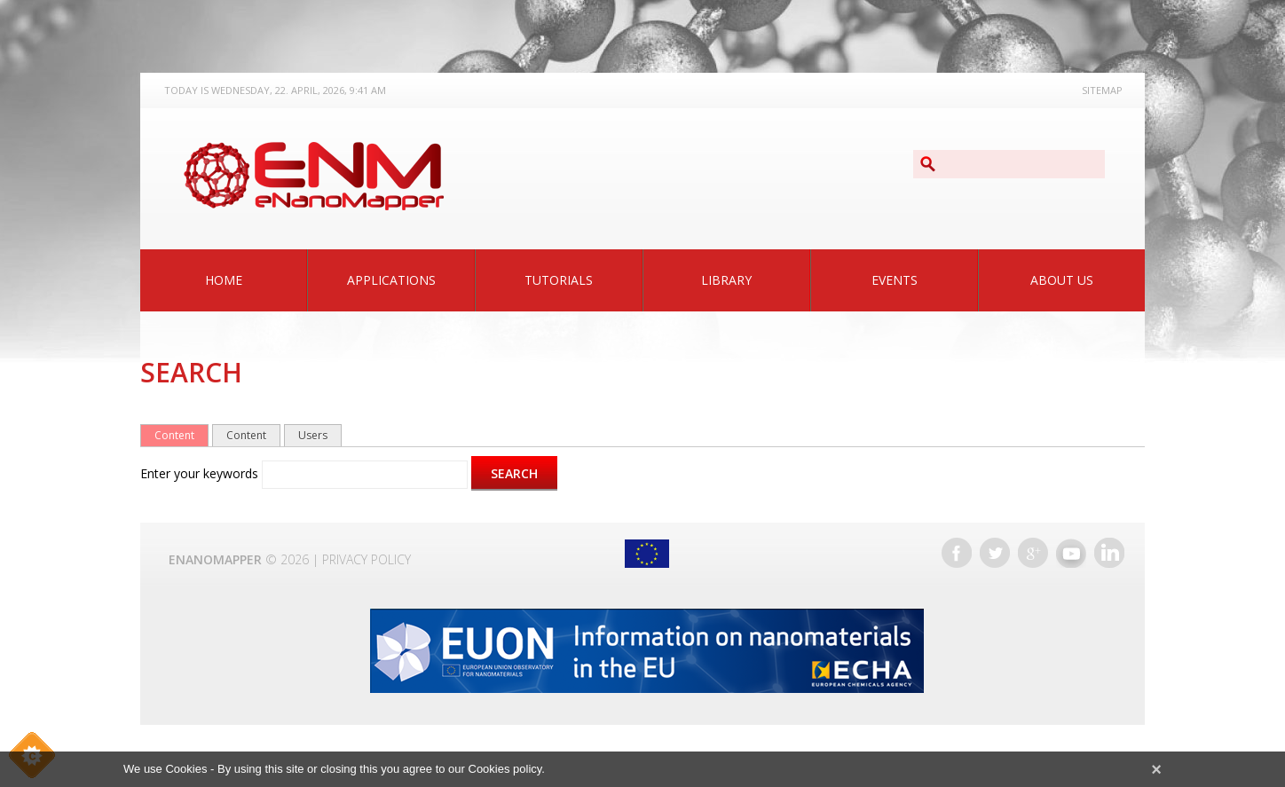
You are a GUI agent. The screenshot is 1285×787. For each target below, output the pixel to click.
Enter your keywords (201, 473)
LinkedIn (1109, 553)
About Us (1061, 280)
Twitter (995, 553)
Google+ (1033, 553)
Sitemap (1102, 90)
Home (223, 280)
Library (726, 280)
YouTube (1071, 553)
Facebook (957, 553)
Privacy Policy (366, 559)
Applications (391, 280)
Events (894, 280)
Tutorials (558, 280)
